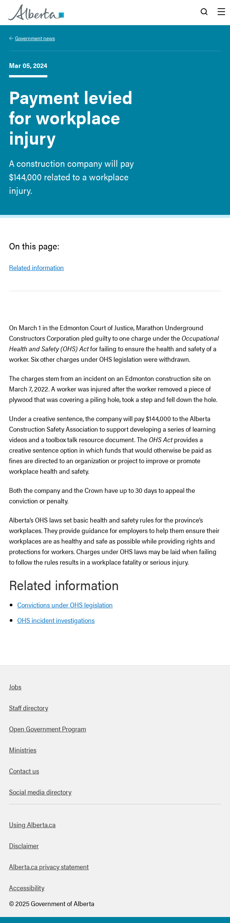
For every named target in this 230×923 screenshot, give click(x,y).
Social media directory (40, 791)
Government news (35, 38)
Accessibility (26, 887)
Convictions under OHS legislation (65, 604)
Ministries (22, 749)
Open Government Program (47, 728)
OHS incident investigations (56, 620)
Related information (36, 267)
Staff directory (28, 707)
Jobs (15, 686)
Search (204, 12)
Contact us (24, 770)
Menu (221, 12)
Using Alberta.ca (32, 824)
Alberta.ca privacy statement (49, 866)
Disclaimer (24, 845)
